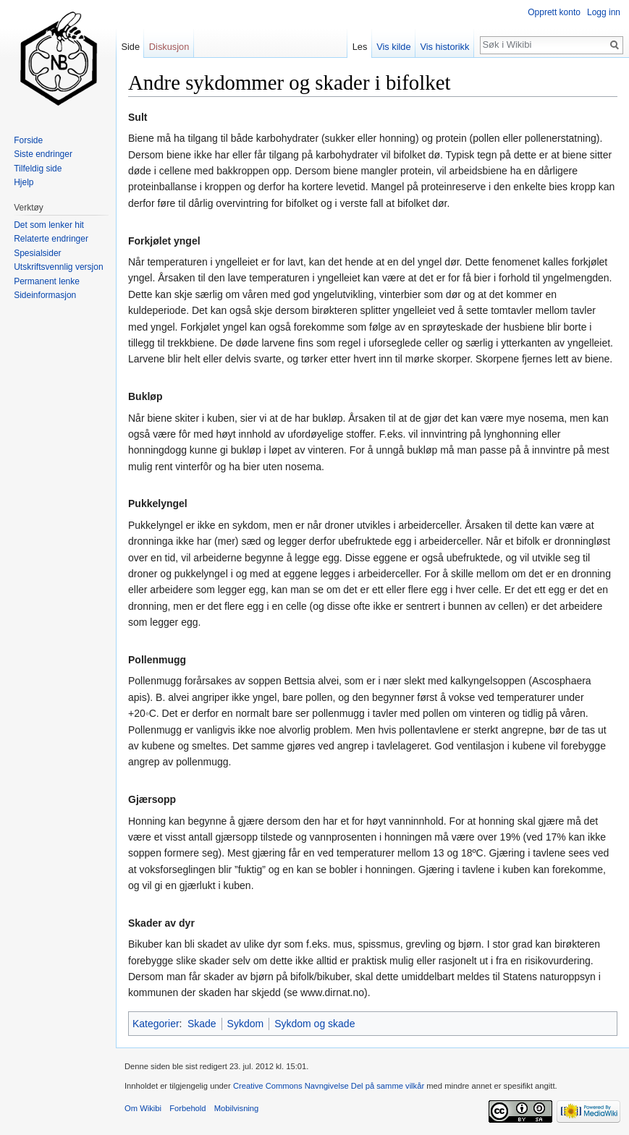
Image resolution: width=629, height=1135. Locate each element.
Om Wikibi (142, 1108)
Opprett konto (554, 12)
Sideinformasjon (45, 295)
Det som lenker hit (49, 225)
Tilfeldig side (38, 168)
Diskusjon (169, 46)
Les (360, 46)
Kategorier (156, 1023)
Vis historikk (444, 46)
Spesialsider (37, 253)
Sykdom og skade (314, 1023)
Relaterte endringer (51, 239)
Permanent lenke (47, 281)
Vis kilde (393, 46)
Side (130, 46)
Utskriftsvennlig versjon (58, 267)
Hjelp (23, 182)
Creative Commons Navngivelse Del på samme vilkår (328, 1085)
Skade (201, 1023)
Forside (28, 140)
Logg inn (603, 12)
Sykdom (245, 1023)
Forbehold (187, 1108)
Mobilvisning (236, 1108)
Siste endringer (43, 154)
